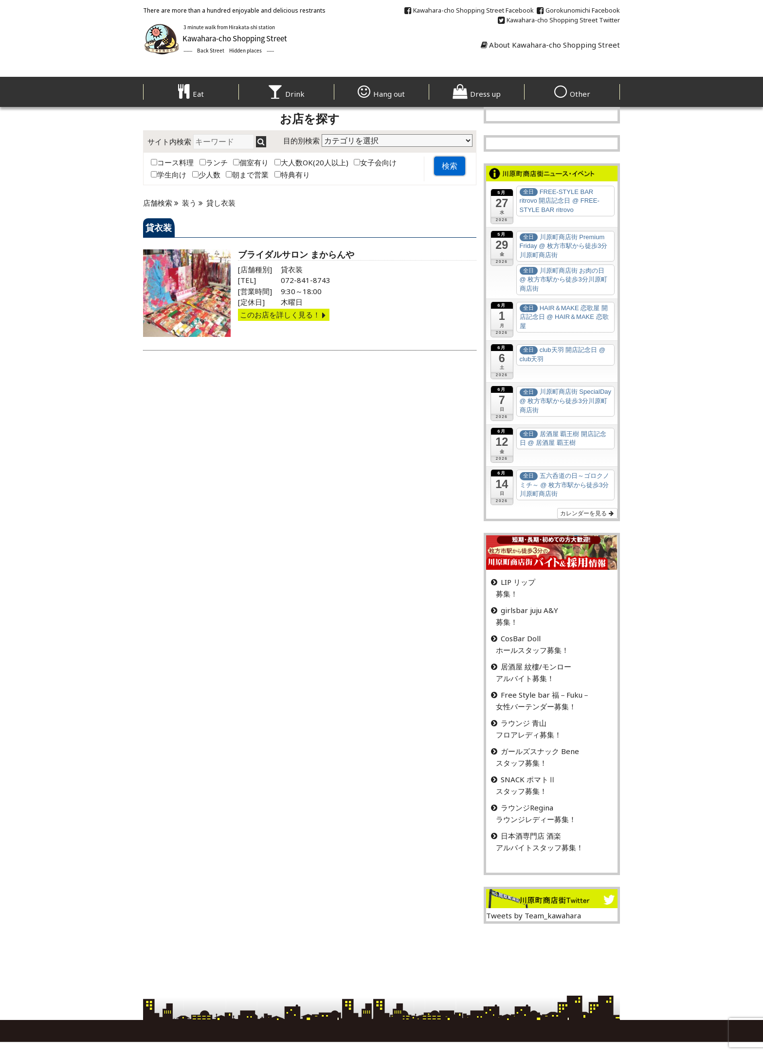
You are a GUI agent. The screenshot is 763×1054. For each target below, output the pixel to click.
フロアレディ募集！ (529, 734)
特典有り (292, 174)
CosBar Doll (521, 638)
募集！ (507, 593)
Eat (191, 94)
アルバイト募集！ (525, 678)
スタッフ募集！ (521, 763)
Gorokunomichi (578, 10)
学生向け (168, 174)
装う (189, 203)
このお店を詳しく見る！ (283, 314)
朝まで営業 (247, 174)
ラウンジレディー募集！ (536, 819)
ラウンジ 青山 (523, 723)
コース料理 (172, 162)
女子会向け (375, 162)
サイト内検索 (169, 141)
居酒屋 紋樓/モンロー (536, 666)
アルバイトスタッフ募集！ (539, 847)
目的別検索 (301, 140)
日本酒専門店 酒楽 (531, 836)
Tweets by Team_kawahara (533, 915)
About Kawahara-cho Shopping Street (550, 45)
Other (572, 94)
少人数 (206, 174)
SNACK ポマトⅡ (528, 779)
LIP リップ (518, 582)
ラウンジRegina (527, 807)
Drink (286, 94)
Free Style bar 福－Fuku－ (545, 695)
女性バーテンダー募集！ (536, 706)
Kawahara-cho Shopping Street (469, 10)
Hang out (381, 94)
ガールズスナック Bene (540, 751)
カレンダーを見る (587, 513)
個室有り (251, 162)
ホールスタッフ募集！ (532, 650)
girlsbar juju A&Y (529, 610)
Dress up (477, 94)
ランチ (214, 162)
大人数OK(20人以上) (311, 162)
